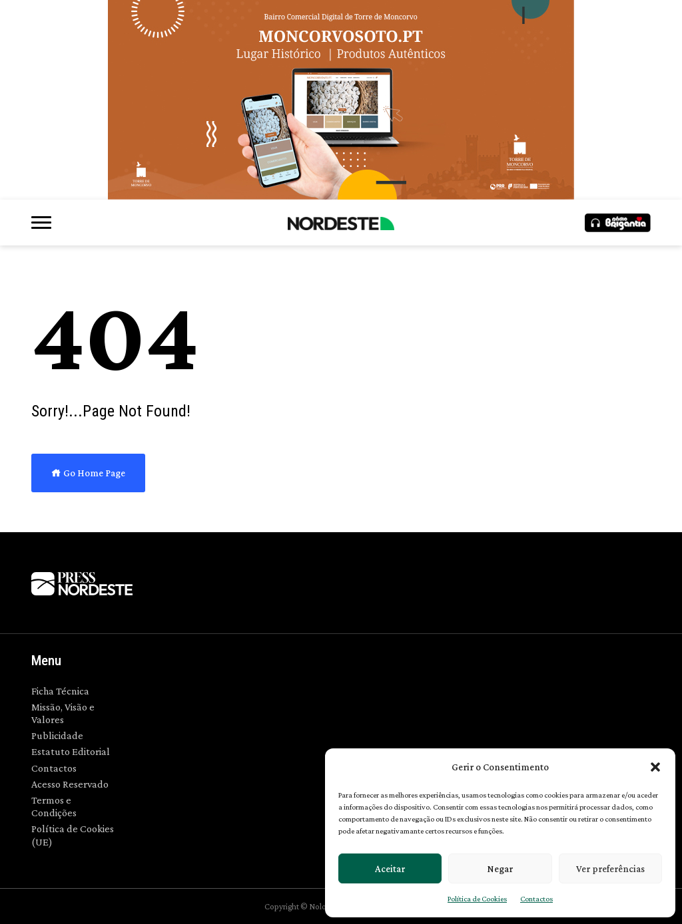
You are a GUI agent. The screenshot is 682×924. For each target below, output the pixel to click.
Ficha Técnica (60, 690)
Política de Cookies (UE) (72, 835)
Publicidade (57, 735)
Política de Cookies (477, 898)
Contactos (536, 898)
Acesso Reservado (70, 784)
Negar (500, 868)
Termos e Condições (54, 806)
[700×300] (341, 100)
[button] (655, 767)
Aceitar (390, 868)
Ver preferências (610, 868)
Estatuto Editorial (70, 751)
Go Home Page (88, 473)
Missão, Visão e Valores (63, 713)
